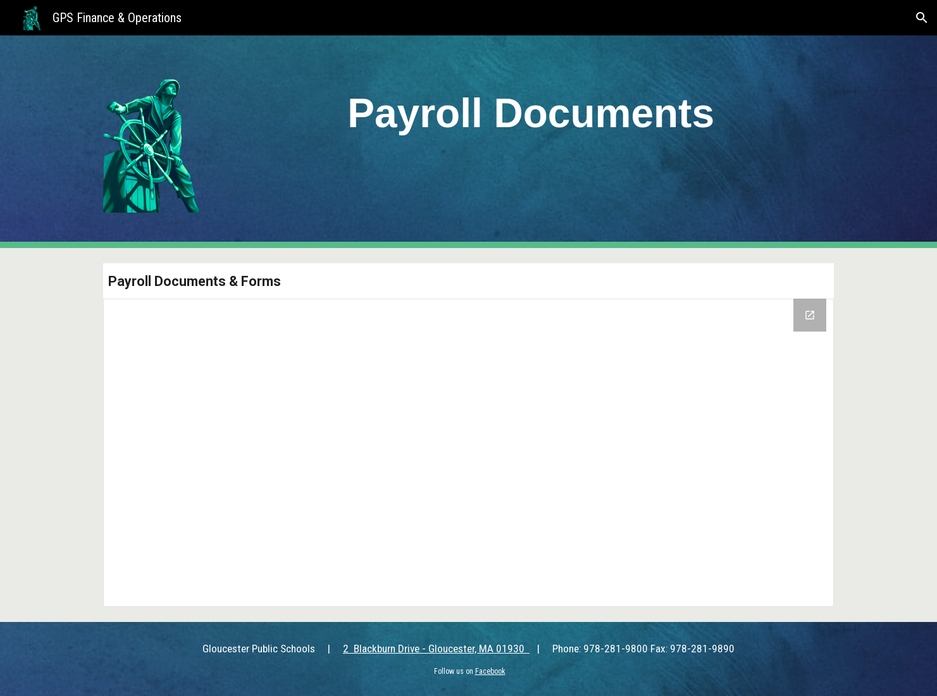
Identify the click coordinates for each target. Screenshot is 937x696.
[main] (531, 109)
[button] (922, 18)
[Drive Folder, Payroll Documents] (468, 453)
